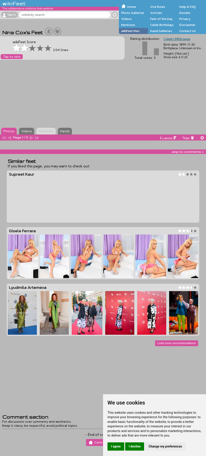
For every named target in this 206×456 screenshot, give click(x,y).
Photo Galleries (132, 12)
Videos (126, 18)
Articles (156, 12)
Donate (184, 12)
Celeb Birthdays (162, 24)
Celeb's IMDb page (177, 39)
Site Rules (157, 6)
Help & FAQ (187, 6)
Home (131, 6)
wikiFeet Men (130, 30)
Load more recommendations (176, 343)
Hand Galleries (161, 30)
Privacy (185, 18)
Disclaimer (187, 24)
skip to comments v (188, 151)
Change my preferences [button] (165, 446)
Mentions (128, 24)
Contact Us (187, 30)
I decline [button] (135, 446)
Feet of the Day (161, 18)
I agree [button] (116, 446)
